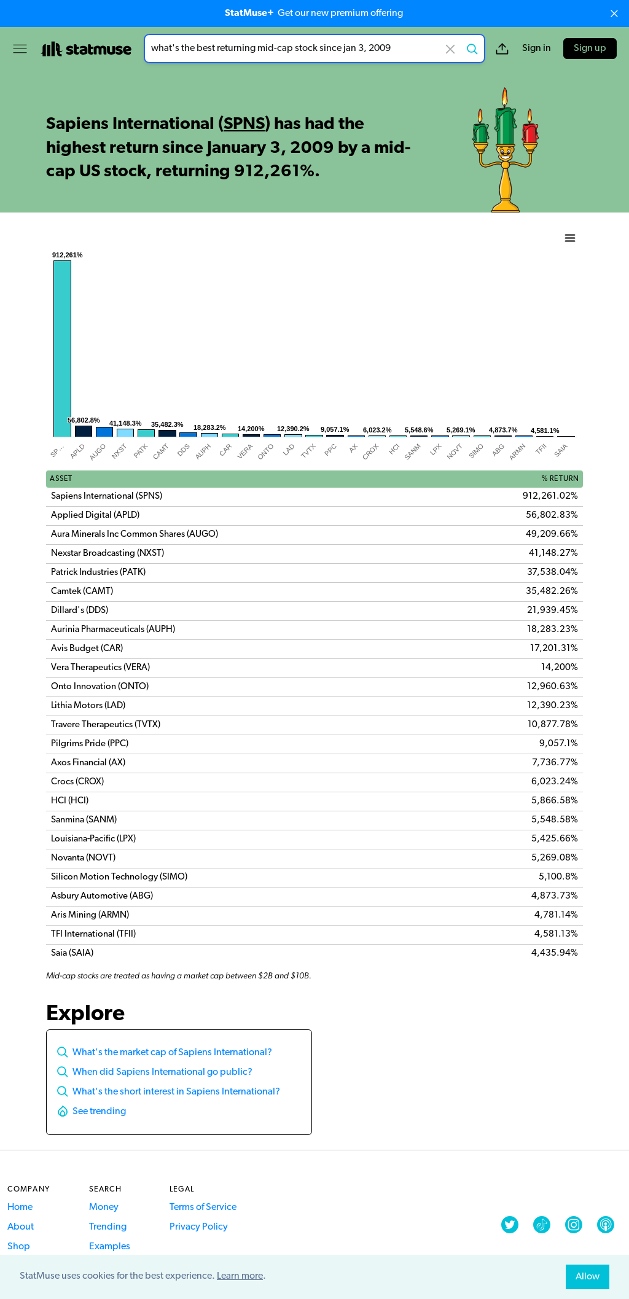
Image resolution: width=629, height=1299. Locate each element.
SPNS (244, 124)
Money (104, 1207)
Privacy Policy (199, 1227)
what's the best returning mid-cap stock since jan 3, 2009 (314, 48)
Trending (108, 1227)
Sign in (536, 48)
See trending (99, 1112)
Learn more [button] (240, 1276)
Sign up (590, 48)
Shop (18, 1247)
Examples (109, 1247)
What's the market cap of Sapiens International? (172, 1053)
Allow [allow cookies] (588, 1277)
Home (20, 1207)
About (20, 1227)
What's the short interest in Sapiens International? (176, 1092)
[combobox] (314, 48)
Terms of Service (203, 1207)
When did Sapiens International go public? (162, 1072)
